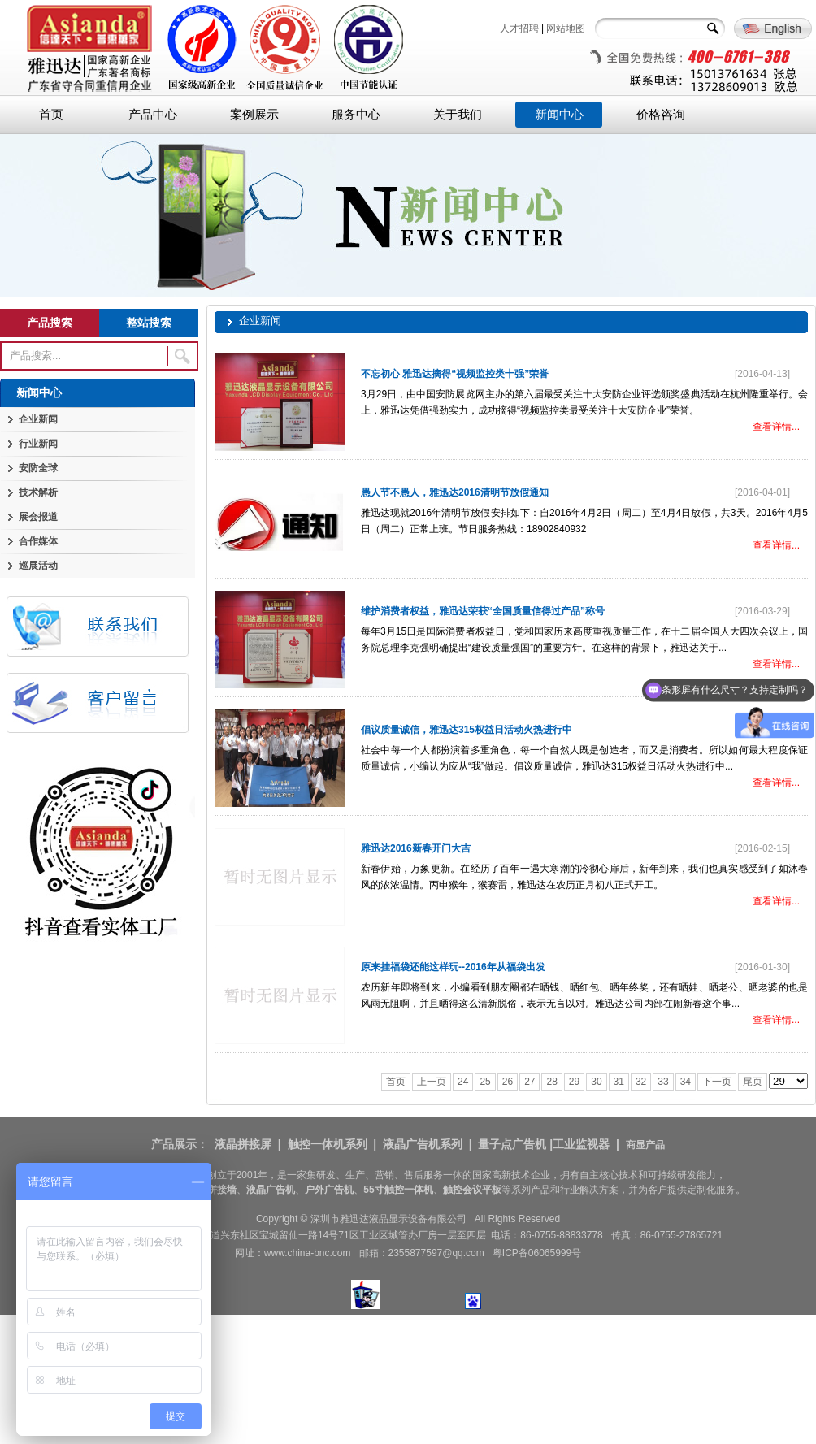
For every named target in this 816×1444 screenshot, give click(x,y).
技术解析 (38, 492)
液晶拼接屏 (243, 1144)
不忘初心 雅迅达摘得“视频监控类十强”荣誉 (455, 373)
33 (663, 1081)
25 (485, 1081)
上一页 (431, 1081)
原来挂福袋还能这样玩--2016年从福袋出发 (453, 967)
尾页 (752, 1081)
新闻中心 (559, 114)
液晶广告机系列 (422, 1144)
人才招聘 (519, 28)
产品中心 (152, 114)
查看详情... (776, 426)
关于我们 (457, 114)
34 (685, 1081)
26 (507, 1081)
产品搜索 (49, 322)
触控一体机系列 (327, 1144)
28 (551, 1081)
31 (619, 1081)
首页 (51, 114)
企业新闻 (38, 419)
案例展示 (254, 114)
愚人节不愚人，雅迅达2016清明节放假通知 (455, 492)
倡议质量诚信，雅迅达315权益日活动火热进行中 (466, 729)
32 (641, 1081)
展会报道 (38, 517)
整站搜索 (148, 322)
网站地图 (565, 28)
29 (574, 1081)
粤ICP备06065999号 (537, 1253)
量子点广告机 (512, 1144)
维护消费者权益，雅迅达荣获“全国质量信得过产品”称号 (483, 611)
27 (529, 1081)
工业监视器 (581, 1144)
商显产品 (645, 1145)
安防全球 (38, 468)
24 (463, 1081)
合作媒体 (38, 541)
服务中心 (356, 114)
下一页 (716, 1081)
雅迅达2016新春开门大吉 (416, 848)
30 (596, 1081)
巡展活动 (38, 565)
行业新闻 (38, 443)
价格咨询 (660, 114)
